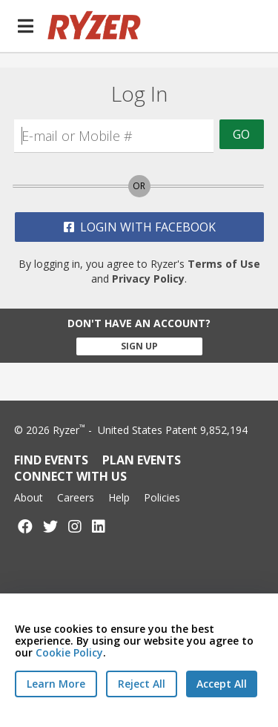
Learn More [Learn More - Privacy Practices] (56, 684)
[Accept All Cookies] (221, 684)
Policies (162, 497)
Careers (75, 497)
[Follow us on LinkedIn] (98, 526)
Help (119, 497)
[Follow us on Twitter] (50, 526)
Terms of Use (224, 264)
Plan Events (141, 460)
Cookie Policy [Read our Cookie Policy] (69, 652)
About (28, 497)
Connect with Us (70, 476)
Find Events (51, 460)
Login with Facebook (140, 227)
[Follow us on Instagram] (75, 526)
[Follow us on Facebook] (25, 526)
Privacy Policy (148, 279)
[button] (25, 26)
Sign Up (139, 346)
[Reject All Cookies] (141, 684)
